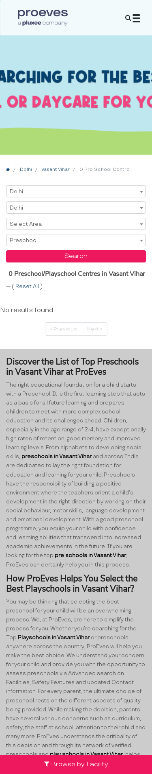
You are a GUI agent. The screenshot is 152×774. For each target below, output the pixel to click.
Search (76, 256)
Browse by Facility (76, 764)
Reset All (27, 286)
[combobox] (76, 191)
